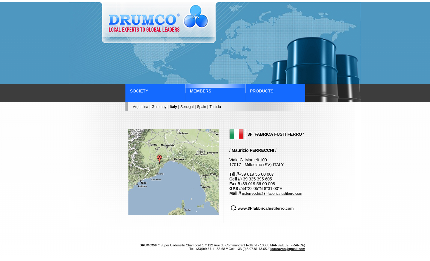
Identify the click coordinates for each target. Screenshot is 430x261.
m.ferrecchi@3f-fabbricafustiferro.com (272, 193)
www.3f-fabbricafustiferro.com (266, 208)
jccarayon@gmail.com (288, 249)
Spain (201, 107)
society (139, 91)
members (200, 91)
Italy (173, 107)
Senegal (187, 107)
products (262, 91)
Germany (159, 107)
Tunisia (215, 107)
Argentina (140, 107)
